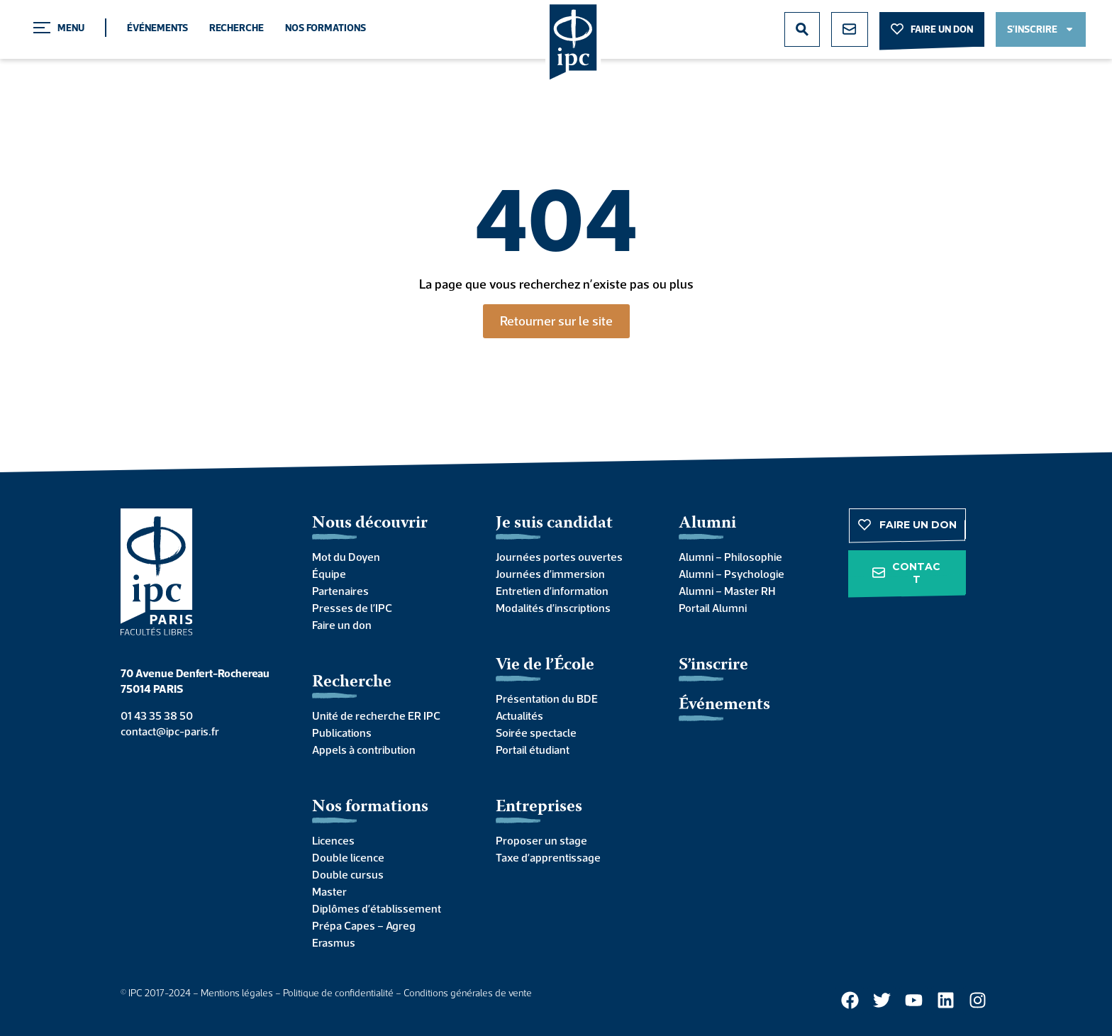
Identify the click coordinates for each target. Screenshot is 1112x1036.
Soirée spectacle (536, 732)
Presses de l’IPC (352, 607)
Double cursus (348, 874)
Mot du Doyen (346, 556)
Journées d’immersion (550, 573)
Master (329, 891)
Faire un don (342, 624)
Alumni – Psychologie (731, 573)
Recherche (236, 27)
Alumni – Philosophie (730, 556)
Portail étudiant (532, 749)
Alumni (707, 524)
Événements (157, 27)
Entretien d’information (552, 590)
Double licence (348, 857)
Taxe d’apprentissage (548, 857)
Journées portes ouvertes (559, 556)
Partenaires (340, 590)
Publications (342, 732)
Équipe (329, 573)
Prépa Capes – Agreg (364, 925)
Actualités (519, 715)
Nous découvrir (370, 524)
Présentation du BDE (547, 698)
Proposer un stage (541, 840)
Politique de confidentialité (338, 992)
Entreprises (539, 807)
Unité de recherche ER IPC (376, 715)
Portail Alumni (713, 607)
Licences (333, 840)
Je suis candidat (554, 524)
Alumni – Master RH (727, 590)
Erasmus (333, 942)
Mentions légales (237, 992)
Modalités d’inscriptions (553, 607)
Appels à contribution (364, 749)
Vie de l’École (545, 665)
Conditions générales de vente (468, 992)
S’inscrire (713, 665)
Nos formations (325, 27)
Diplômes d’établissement (376, 908)
